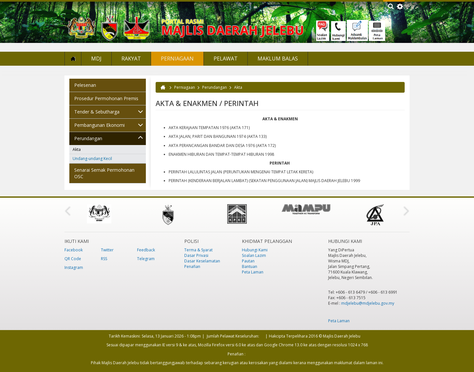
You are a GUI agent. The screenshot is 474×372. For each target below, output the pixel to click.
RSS (104, 258)
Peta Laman (252, 272)
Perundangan (88, 138)
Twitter (107, 250)
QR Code (72, 258)
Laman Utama (72, 59)
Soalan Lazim (254, 255)
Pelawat (226, 58)
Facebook (73, 250)
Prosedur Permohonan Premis (106, 98)
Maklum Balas (278, 58)
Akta (77, 149)
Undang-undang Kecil (92, 158)
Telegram (146, 258)
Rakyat (131, 58)
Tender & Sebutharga (96, 112)
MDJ (96, 58)
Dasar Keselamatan (202, 261)
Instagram (73, 267)
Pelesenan (85, 85)
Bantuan (249, 266)
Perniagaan (177, 58)
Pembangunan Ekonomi (99, 125)
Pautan (248, 261)
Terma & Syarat (198, 250)
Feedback (146, 250)
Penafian (192, 266)
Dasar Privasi (196, 255)
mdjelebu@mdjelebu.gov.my (367, 303)
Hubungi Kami (255, 250)
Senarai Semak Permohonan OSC (104, 173)
